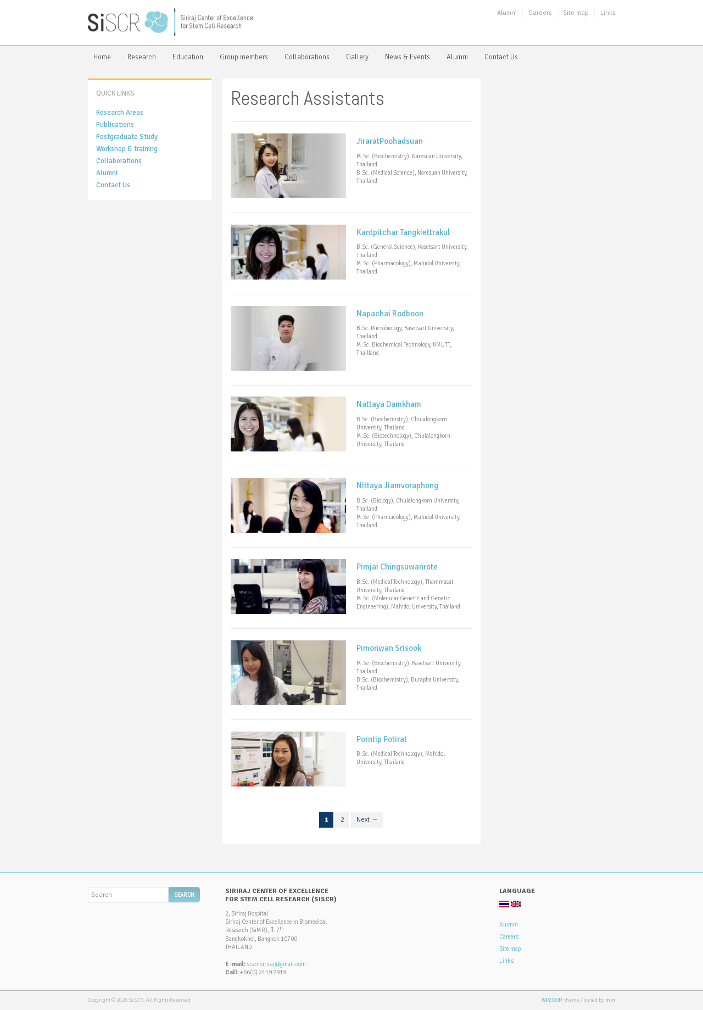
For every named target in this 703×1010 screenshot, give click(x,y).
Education (187, 57)
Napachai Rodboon (389, 314)
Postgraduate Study (127, 136)
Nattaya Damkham (388, 404)
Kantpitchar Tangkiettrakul (403, 232)
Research (141, 57)
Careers (539, 13)
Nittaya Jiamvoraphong (397, 485)
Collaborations (307, 57)
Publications (115, 124)
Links (607, 13)
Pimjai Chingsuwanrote (397, 567)
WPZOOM (552, 1000)
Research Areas (119, 112)
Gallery (357, 57)
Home (102, 57)
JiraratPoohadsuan (389, 141)
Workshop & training (127, 148)
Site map (576, 13)
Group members (244, 57)
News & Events (407, 57)
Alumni (507, 13)
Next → (367, 820)
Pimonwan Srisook (388, 648)
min (610, 1000)
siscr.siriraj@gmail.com (276, 964)
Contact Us (501, 57)
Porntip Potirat (381, 739)
